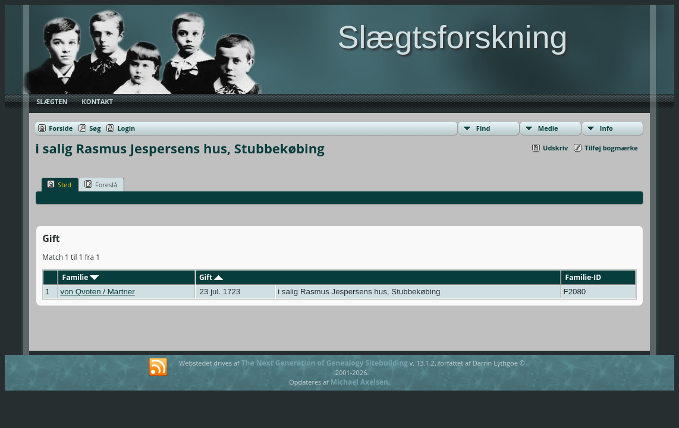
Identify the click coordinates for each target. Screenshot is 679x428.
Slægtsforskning (452, 37)
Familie (80, 277)
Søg (94, 128)
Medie (548, 128)
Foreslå (100, 184)
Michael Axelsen (359, 382)
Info (606, 128)
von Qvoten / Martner (97, 291)
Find (483, 128)
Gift (211, 277)
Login (126, 128)
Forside (61, 128)
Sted (59, 184)
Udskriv (555, 147)
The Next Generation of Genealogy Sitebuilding (324, 363)
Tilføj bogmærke (611, 147)
